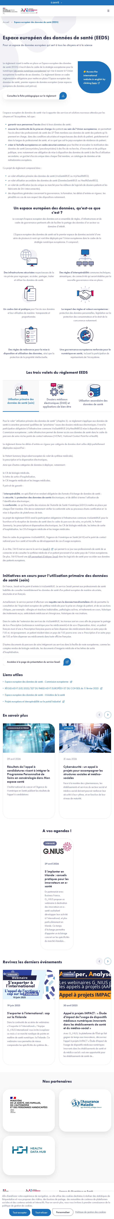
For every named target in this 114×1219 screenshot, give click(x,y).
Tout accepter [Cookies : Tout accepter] (20, 1212)
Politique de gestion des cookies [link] (90, 1212)
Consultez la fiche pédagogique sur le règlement (31, 95)
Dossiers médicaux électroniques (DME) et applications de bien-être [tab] (57, 395)
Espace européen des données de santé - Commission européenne (36, 681)
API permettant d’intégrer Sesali (43, 556)
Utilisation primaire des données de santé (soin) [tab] (21, 394)
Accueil (7, 22)
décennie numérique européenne (30, 70)
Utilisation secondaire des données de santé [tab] (93, 394)
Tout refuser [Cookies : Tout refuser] (41, 1212)
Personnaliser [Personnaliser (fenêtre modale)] (63, 1212)
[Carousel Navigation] (103, 714)
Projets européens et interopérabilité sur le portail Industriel (32, 701)
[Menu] (57, 2)
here (94, 83)
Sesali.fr (46, 549)
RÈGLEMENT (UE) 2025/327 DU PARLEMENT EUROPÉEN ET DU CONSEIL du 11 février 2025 (51, 688)
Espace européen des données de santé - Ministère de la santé (34, 694)
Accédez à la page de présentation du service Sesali (33, 661)
